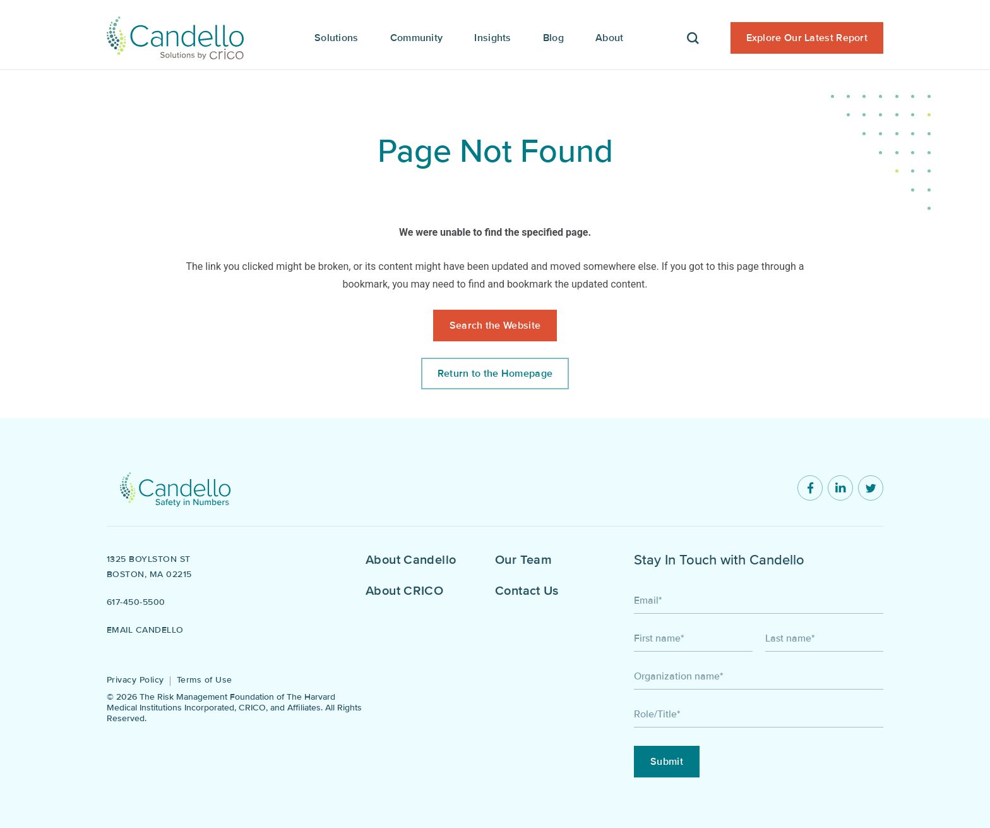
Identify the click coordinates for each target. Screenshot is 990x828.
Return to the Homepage (495, 373)
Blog (553, 38)
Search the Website (495, 325)
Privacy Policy (135, 679)
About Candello (411, 560)
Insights (492, 38)
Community (416, 38)
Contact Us (527, 591)
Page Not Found (495, 151)
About (609, 38)
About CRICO (404, 591)
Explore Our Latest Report (807, 38)
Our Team (523, 560)
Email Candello (145, 629)
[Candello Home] (175, 35)
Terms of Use (204, 679)
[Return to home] (175, 488)
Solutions (336, 38)
